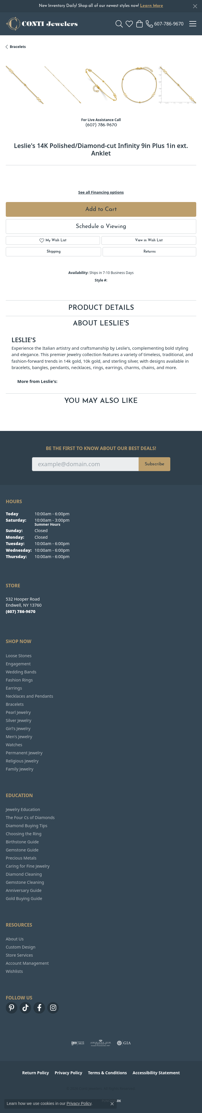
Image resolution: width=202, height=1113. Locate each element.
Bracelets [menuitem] (15, 704)
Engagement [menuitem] (18, 663)
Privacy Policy (68, 1072)
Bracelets (18, 46)
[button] (119, 23)
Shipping (54, 251)
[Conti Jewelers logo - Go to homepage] (42, 23)
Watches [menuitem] (14, 744)
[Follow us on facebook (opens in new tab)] (39, 1008)
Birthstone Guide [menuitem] (22, 842)
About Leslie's (101, 323)
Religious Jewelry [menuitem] (22, 761)
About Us (15, 939)
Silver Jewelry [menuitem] (18, 720)
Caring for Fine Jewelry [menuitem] (28, 866)
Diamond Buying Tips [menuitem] (26, 825)
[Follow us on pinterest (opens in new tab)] (11, 1008)
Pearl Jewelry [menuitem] (18, 712)
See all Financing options (101, 192)
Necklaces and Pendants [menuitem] (29, 696)
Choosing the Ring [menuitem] (23, 833)
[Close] (195, 6)
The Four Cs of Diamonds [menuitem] (30, 817)
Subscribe (154, 464)
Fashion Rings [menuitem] (19, 680)
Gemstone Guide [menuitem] (22, 850)
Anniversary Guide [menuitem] (23, 890)
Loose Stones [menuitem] (18, 655)
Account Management (27, 963)
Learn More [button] (151, 6)
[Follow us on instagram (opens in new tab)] (53, 1008)
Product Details (101, 308)
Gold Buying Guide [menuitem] (24, 898)
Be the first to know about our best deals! (101, 448)
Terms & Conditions (107, 1072)
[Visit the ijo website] (77, 1043)
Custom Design (20, 947)
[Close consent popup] (112, 1103)
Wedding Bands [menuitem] (21, 672)
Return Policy (35, 1072)
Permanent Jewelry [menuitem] (24, 752)
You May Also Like (101, 401)
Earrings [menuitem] (14, 688)
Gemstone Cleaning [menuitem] (25, 882)
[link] (165, 23)
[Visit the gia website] (124, 1043)
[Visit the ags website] (100, 1043)
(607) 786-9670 (101, 125)
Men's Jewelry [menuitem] (19, 736)
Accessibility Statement (156, 1072)
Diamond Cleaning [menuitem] (24, 874)
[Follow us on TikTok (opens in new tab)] (25, 1008)
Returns (150, 251)
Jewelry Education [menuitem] (23, 809)
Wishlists (14, 971)
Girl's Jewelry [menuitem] (18, 728)
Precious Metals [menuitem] (21, 858)
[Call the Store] (20, 611)
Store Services (19, 955)
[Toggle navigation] (192, 23)
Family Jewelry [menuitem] (19, 769)
